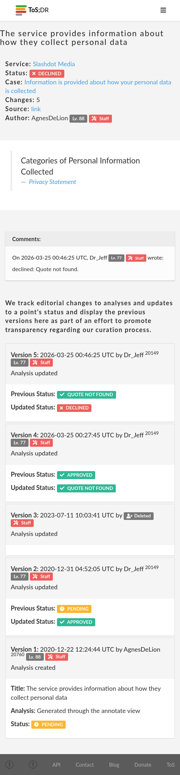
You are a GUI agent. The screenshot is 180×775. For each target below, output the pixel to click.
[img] (9, 764)
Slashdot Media (54, 64)
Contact (85, 764)
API (56, 764)
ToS (170, 764)
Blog (114, 764)
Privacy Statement (52, 181)
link (36, 109)
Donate (143, 764)
